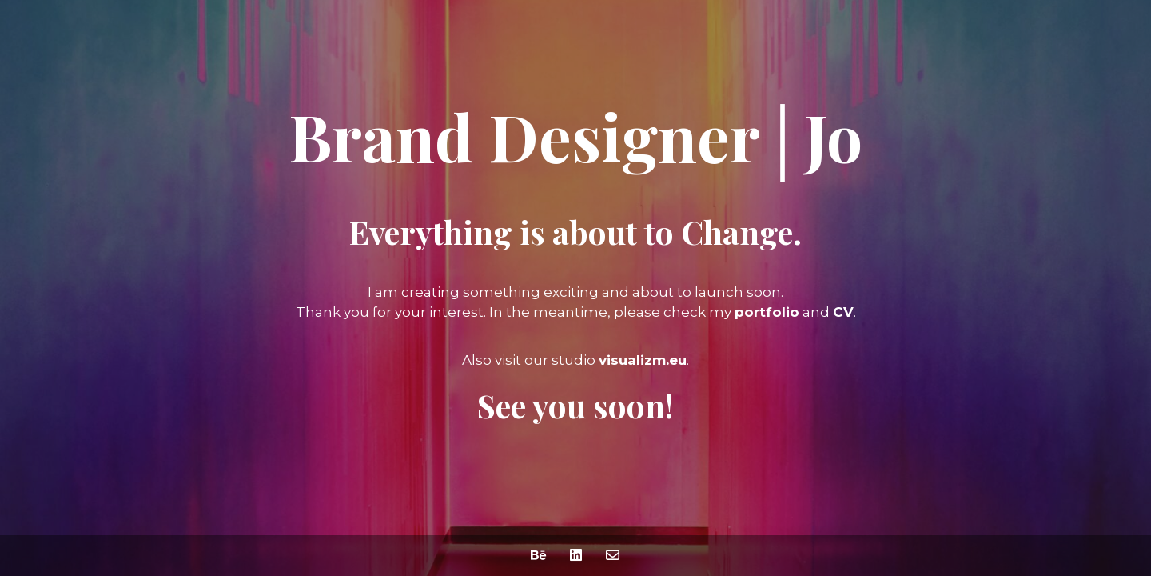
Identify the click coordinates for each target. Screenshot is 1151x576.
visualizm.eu (643, 360)
